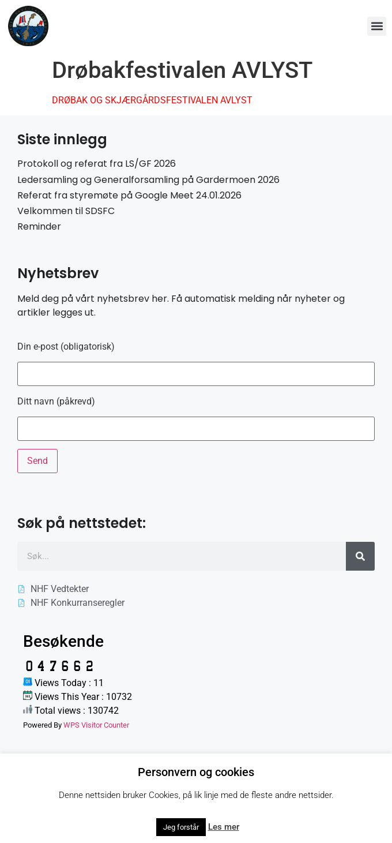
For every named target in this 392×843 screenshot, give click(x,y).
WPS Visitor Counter (96, 725)
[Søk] (360, 556)
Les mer (223, 827)
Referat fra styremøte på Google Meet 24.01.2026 (129, 195)
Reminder (39, 226)
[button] (376, 26)
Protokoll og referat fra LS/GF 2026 (96, 163)
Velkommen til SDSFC (66, 211)
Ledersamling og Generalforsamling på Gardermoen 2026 (148, 179)
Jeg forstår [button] (181, 827)
